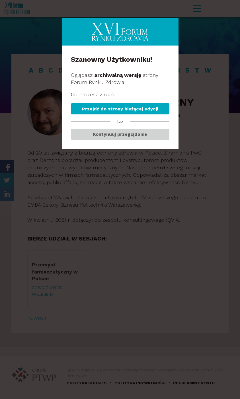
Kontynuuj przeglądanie (120, 134)
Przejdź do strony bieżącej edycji (120, 109)
